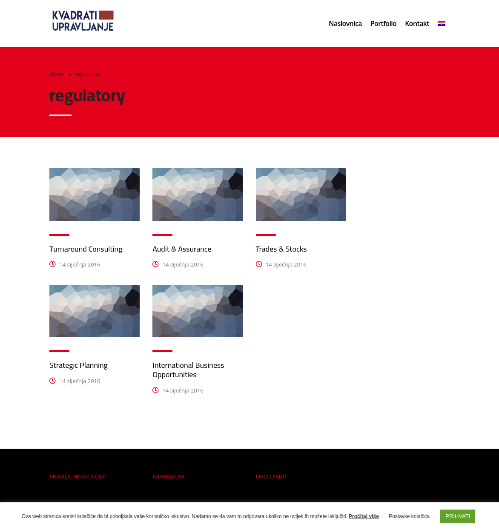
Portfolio (383, 23)
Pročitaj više (364, 516)
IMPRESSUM (168, 476)
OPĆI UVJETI (271, 476)
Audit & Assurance (181, 249)
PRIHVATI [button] (457, 516)
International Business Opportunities (188, 369)
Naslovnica (345, 23)
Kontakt (417, 23)
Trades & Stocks (281, 249)
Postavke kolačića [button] (409, 516)
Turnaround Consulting (85, 249)
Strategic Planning (78, 365)
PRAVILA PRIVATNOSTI (77, 476)
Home (56, 74)
